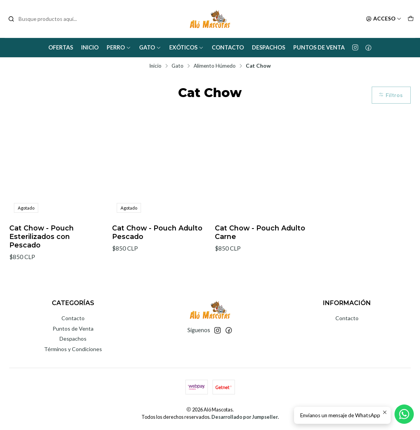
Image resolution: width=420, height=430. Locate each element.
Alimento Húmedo (215, 66)
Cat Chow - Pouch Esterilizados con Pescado (41, 236)
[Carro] (410, 19)
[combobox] (47, 19)
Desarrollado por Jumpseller (244, 417)
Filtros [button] (390, 95)
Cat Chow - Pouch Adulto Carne (260, 232)
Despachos (268, 47)
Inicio (90, 47)
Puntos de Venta (319, 47)
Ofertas (60, 47)
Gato (150, 47)
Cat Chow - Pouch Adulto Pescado (157, 232)
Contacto (228, 47)
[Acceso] (383, 19)
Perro (119, 47)
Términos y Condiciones (73, 349)
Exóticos (186, 47)
